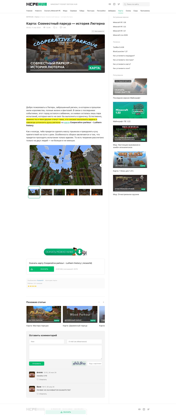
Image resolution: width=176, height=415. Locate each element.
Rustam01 (40, 280)
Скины (128, 11)
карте (67, 122)
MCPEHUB (29, 17)
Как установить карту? (122, 64)
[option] (65, 165)
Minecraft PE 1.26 (119, 22)
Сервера (73, 11)
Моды (65, 11)
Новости (38, 11)
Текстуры (90, 11)
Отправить (36, 363)
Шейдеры (112, 11)
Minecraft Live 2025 (120, 35)
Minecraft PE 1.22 (119, 27)
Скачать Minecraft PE (52, 11)
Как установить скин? (121, 68)
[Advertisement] (65, 88)
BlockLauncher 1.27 (120, 51)
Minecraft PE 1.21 (119, 31)
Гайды (81, 11)
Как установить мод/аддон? (124, 56)
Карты (120, 11)
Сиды (135, 11)
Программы (145, 11)
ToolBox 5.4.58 (118, 47)
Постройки (101, 11)
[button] (41, 269)
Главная (29, 11)
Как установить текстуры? (123, 60)
